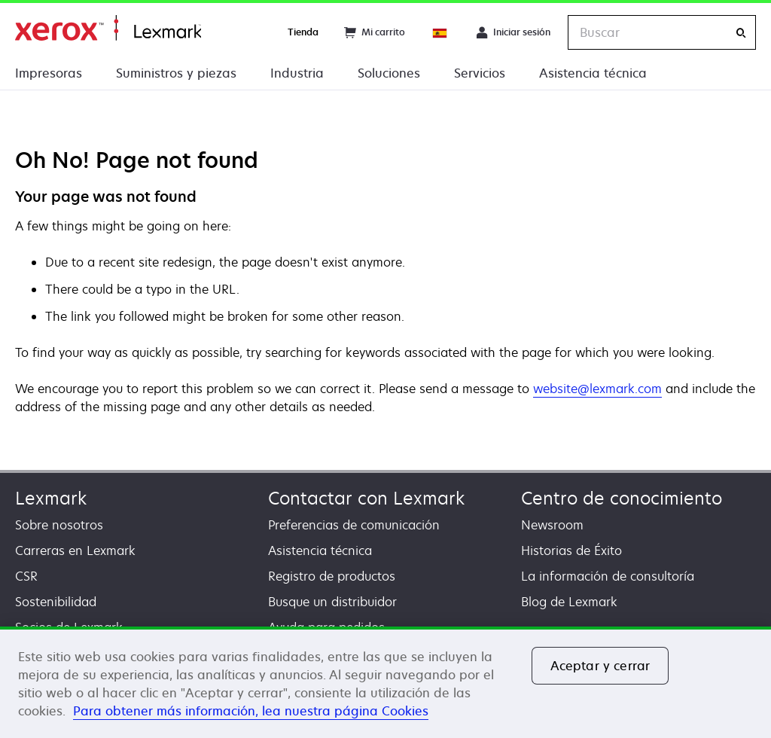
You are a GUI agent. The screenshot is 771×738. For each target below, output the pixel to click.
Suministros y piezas (176, 73)
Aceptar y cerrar (600, 665)
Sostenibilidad (55, 601)
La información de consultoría (607, 576)
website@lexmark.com (597, 388)
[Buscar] (741, 33)
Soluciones (389, 73)
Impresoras (48, 73)
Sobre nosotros (59, 525)
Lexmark (51, 498)
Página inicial (108, 28)
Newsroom (552, 525)
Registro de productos (331, 576)
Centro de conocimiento (621, 498)
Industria (297, 73)
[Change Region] (440, 32)
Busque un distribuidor (332, 601)
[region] (385, 682)
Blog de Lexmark (569, 601)
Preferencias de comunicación (354, 525)
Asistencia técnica (593, 73)
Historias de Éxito (571, 550)
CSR (26, 576)
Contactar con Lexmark (366, 498)
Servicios (479, 73)
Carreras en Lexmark (75, 550)
